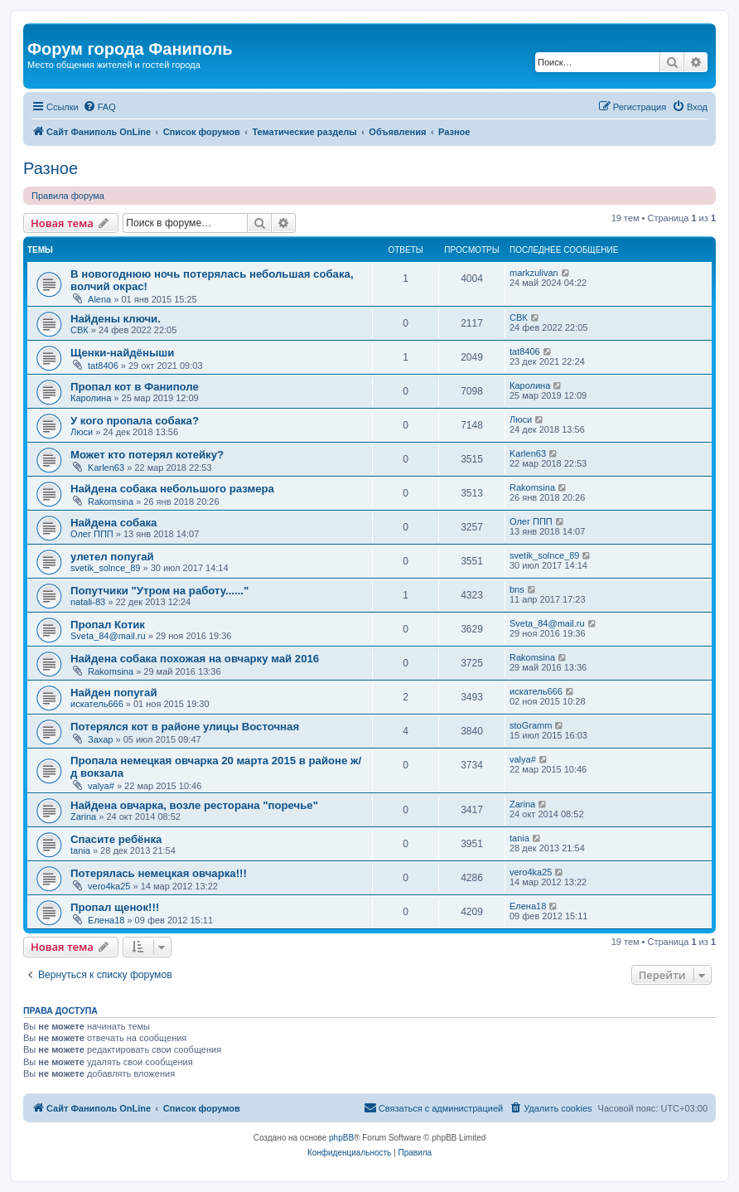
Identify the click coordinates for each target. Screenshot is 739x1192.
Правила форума (67, 196)
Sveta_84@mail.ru (108, 636)
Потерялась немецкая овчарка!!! (158, 873)
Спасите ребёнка (116, 839)
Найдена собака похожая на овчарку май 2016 (194, 658)
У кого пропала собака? (134, 420)
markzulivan (534, 273)
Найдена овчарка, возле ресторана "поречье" (194, 805)
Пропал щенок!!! (114, 907)
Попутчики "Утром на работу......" (159, 590)
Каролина (90, 398)
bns (517, 589)
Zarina (83, 816)
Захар (100, 739)
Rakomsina (110, 501)
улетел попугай (112, 556)
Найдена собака (113, 522)
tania (80, 850)
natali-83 (87, 602)
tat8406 (103, 366)
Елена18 (106, 920)
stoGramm (531, 725)
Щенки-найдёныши (122, 352)
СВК (79, 330)
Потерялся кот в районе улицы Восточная (184, 726)
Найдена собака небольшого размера (172, 488)
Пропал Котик (107, 624)
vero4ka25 (109, 886)
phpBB (341, 1137)
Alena (99, 299)
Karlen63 (106, 467)
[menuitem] (99, 107)
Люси (81, 432)
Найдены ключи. (115, 319)
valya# (101, 786)
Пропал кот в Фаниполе (134, 386)
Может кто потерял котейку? (147, 454)
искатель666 (96, 704)
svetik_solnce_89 (105, 568)
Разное (50, 168)
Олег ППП (92, 534)
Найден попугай (113, 692)
